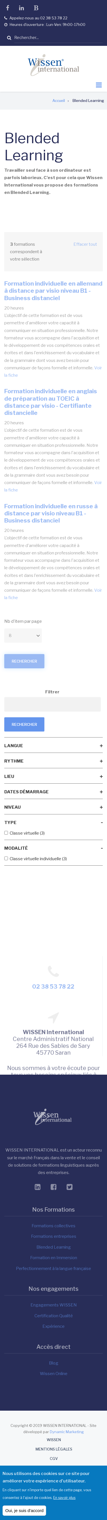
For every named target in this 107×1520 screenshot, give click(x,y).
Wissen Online (53, 1373)
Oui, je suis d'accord (24, 1513)
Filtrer (52, 692)
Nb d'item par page (23, 621)
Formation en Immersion (53, 1257)
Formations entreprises (53, 1236)
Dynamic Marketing (67, 1431)
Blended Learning (53, 1247)
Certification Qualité (53, 1315)
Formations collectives (53, 1225)
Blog (53, 1363)
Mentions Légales (54, 1449)
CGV (54, 1458)
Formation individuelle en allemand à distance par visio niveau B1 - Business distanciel (53, 290)
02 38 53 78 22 (53, 1055)
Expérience (53, 1326)
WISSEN (54, 1440)
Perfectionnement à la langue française (53, 1268)
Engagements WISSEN (53, 1305)
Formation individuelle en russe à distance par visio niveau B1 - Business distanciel (51, 513)
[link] (53, 745)
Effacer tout (85, 244)
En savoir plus (64, 1500)
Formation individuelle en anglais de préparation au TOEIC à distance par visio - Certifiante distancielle (50, 402)
